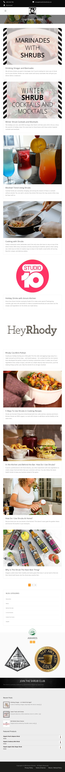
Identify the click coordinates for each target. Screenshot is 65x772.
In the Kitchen (9, 613)
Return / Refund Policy (55, 768)
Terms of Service (41, 768)
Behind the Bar (10, 608)
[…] (40, 705)
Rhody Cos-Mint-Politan (15, 352)
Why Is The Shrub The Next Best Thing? (22, 569)
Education (8, 599)
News (7, 604)
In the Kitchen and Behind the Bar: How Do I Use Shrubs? (30, 464)
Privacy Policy (29, 768)
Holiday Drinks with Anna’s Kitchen (20, 298)
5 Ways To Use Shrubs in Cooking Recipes (23, 411)
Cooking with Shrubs (14, 241)
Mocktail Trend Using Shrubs (17, 187)
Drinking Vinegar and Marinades (19, 68)
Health (7, 622)
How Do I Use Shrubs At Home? (19, 518)
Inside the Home (10, 617)
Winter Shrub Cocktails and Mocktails (21, 121)
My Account (8, 5)
